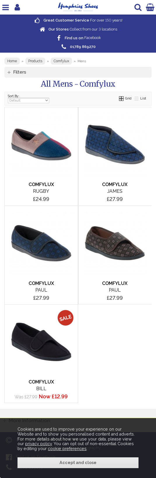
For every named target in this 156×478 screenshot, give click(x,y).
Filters (19, 72)
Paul (41, 290)
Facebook (78, 38)
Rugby (41, 191)
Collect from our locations (78, 29)
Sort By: (28, 98)
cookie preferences (67, 448)
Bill (41, 388)
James (114, 191)
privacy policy (38, 443)
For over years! (78, 20)
